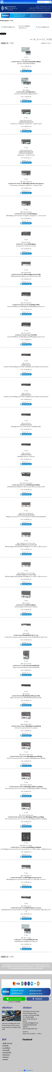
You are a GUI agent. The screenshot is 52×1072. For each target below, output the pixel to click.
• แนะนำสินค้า (6, 1048)
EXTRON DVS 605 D (26, 454)
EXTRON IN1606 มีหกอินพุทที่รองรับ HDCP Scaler (26, 635)
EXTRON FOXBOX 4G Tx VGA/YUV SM (25, 545)
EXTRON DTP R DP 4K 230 (26, 122)
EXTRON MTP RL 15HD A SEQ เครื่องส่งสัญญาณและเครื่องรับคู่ (26, 756)
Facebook (27, 1039)
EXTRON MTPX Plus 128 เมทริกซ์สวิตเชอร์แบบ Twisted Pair (26, 908)
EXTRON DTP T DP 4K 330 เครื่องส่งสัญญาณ (26, 214)
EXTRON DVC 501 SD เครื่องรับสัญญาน (26, 244)
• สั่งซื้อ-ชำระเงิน (7, 1043)
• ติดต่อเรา (5, 1057)
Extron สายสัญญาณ (43, 27)
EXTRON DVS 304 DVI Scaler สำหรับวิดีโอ (26, 335)
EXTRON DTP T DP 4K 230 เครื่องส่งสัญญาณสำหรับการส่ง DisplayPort (26, 183)
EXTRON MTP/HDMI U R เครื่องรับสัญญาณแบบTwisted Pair (26, 877)
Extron (11, 20)
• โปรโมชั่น (5, 1046)
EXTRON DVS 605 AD (26, 425)
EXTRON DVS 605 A (26, 395)
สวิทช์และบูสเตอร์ (4, 20)
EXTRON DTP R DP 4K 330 (26, 152)
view (26, 57)
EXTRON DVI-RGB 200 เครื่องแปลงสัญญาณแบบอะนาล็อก (26, 274)
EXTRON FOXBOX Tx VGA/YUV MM (26, 574)
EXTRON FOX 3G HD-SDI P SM (26, 515)
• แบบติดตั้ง (6, 1050)
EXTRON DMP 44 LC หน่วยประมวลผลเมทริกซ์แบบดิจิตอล (26, 61)
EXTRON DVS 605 (26, 365)
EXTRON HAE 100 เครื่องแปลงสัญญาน (26, 605)
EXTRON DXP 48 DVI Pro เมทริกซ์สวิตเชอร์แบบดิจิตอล (26, 485)
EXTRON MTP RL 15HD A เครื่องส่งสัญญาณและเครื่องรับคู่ (26, 726)
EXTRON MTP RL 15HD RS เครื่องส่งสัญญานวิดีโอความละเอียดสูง (26, 786)
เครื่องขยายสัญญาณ (8, 27)
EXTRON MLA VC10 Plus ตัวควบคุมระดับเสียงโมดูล (26, 665)
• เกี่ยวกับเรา (6, 1055)
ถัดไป (12, 43)
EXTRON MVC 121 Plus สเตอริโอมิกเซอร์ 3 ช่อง (26, 939)
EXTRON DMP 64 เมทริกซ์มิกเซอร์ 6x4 (26, 92)
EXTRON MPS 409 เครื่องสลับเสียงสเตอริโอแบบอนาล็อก (26, 696)
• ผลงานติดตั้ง (6, 1052)
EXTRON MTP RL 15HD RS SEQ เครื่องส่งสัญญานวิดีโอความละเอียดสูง (26, 817)
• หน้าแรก (5, 1059)
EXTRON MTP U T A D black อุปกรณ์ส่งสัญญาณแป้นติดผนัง (26, 847)
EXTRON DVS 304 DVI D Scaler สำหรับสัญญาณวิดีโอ (26, 304)
